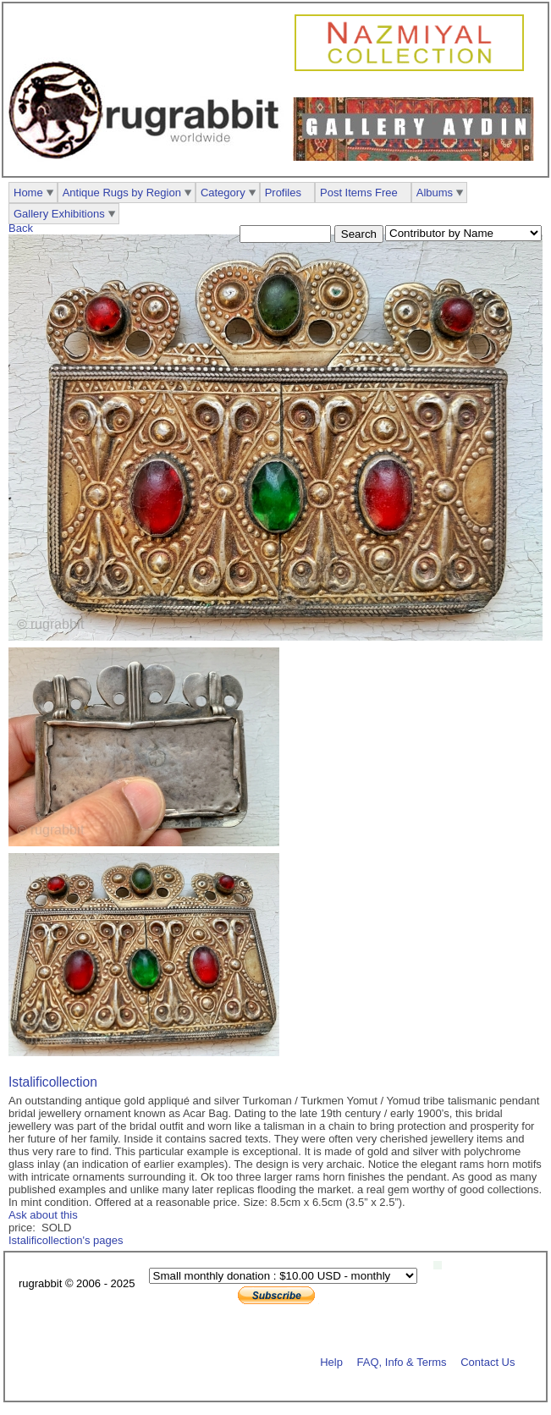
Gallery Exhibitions (59, 213)
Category (223, 192)
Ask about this (43, 1215)
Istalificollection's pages (65, 1240)
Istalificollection (52, 1082)
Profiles (283, 192)
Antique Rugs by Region (122, 192)
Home (28, 192)
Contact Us (487, 1361)
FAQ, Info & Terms (402, 1361)
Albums (434, 192)
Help (331, 1361)
